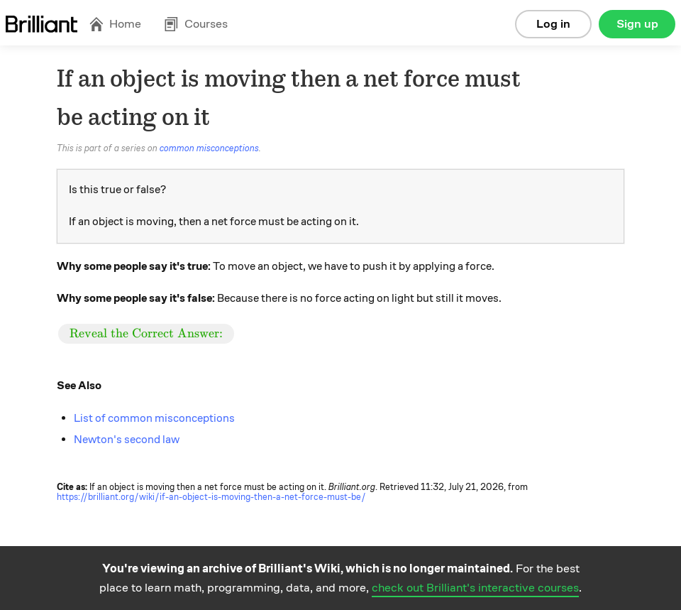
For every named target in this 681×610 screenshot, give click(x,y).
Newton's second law (126, 439)
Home (115, 23)
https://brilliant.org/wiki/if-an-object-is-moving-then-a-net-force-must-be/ (211, 497)
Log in (553, 23)
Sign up (637, 23)
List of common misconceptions (154, 418)
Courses (196, 23)
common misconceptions (209, 148)
